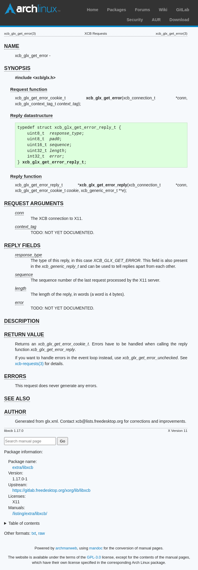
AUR (156, 19)
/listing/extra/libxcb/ (29, 513)
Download (179, 19)
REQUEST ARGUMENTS (34, 203)
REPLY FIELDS (22, 245)
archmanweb (66, 548)
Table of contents (24, 523)
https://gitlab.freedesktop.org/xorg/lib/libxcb (51, 490)
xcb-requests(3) (29, 363)
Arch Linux (32, 9)
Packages (116, 9)
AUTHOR (15, 412)
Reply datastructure (31, 115)
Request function (28, 89)
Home (92, 9)
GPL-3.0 (94, 557)
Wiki (163, 9)
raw (41, 533)
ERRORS (15, 376)
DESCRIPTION (21, 321)
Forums (142, 9)
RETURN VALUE (24, 334)
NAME (11, 46)
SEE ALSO (17, 399)
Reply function (26, 176)
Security (135, 19)
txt (33, 533)
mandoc (96, 548)
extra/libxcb (22, 467)
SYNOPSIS (17, 68)
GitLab (182, 9)
